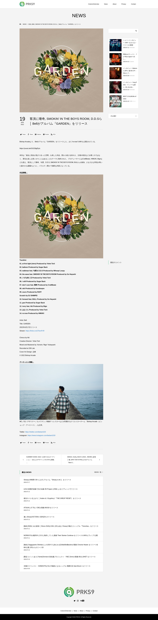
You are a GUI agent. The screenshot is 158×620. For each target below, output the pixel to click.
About (114, 4)
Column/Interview (93, 4)
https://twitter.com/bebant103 (35, 432)
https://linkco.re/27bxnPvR (35, 331)
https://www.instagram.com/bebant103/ (41, 435)
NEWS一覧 (97, 472)
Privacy (123, 4)
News (106, 4)
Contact (133, 4)
